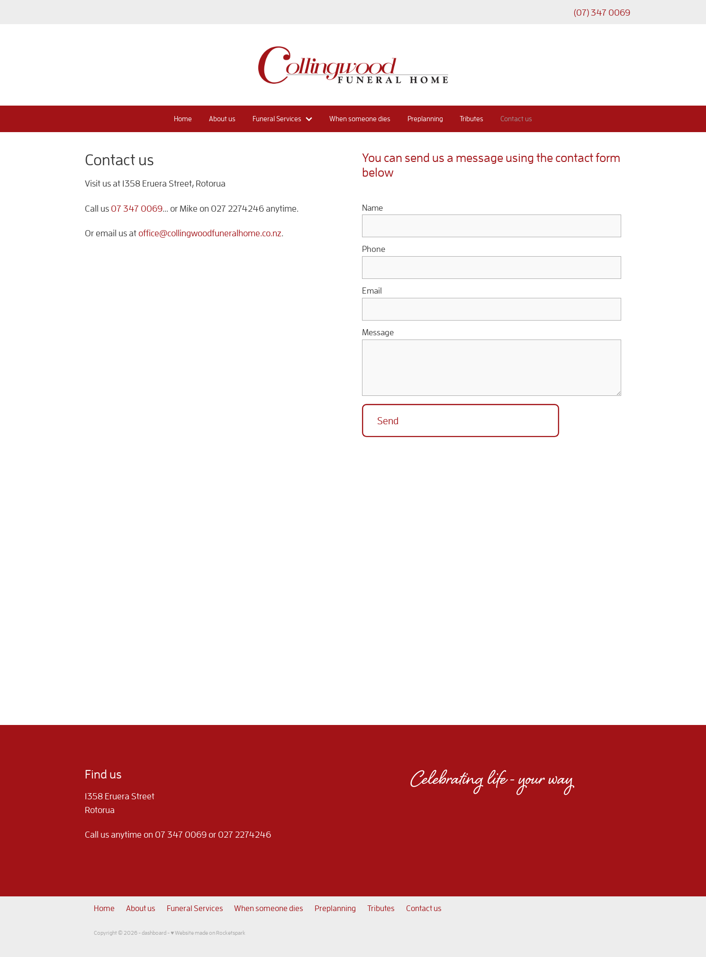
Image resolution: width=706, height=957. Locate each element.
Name (372, 208)
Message (378, 332)
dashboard (154, 933)
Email (372, 290)
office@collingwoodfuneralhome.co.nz (209, 233)
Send (387, 420)
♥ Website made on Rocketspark (208, 933)
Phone (373, 249)
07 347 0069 (137, 208)
